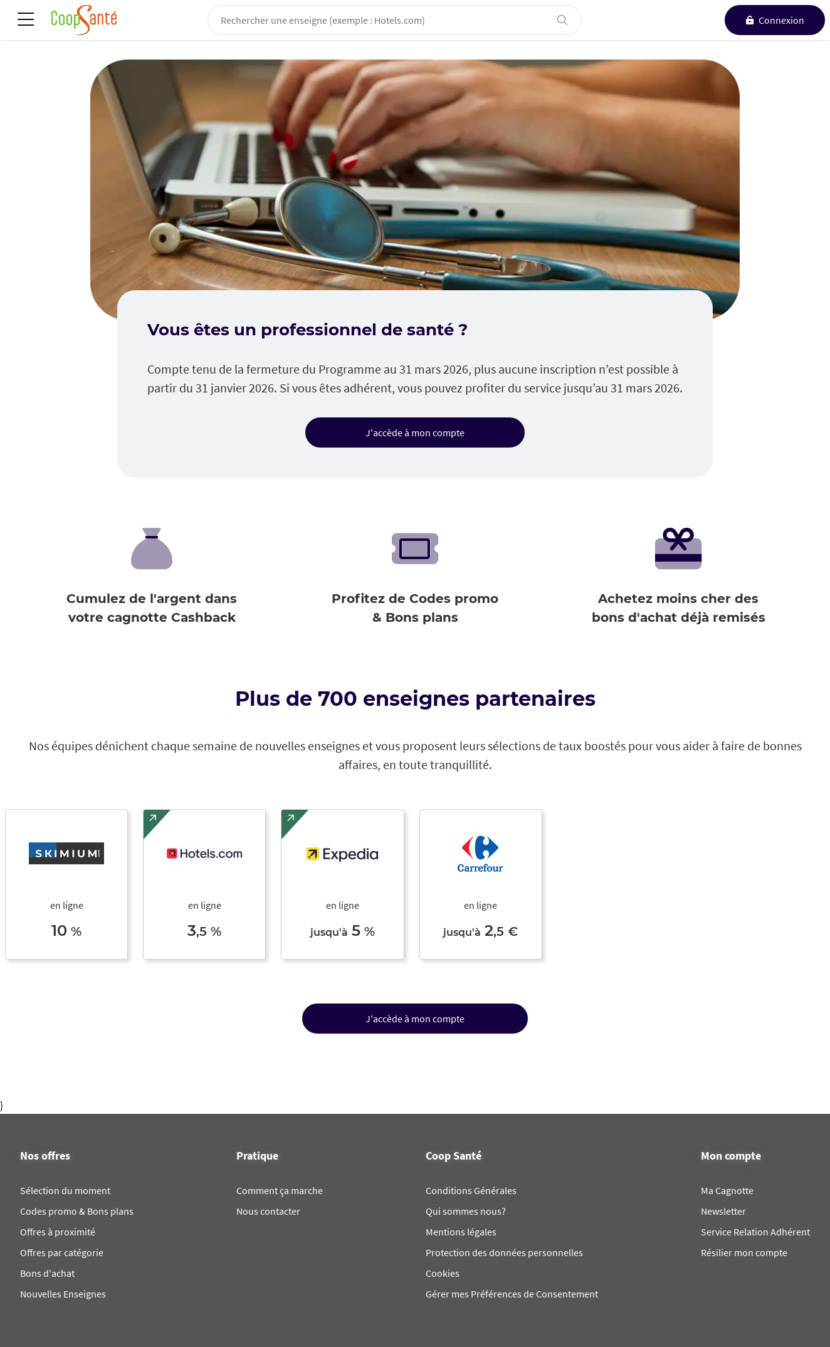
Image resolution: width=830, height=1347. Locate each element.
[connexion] (775, 20)
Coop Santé (453, 1156)
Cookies (443, 1273)
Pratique (257, 1156)
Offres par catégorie (61, 1252)
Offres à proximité (57, 1231)
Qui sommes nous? (466, 1211)
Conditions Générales (471, 1190)
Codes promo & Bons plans (77, 1211)
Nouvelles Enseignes (63, 1293)
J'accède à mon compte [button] (415, 432)
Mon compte (731, 1156)
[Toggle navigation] (25, 20)
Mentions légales (461, 1231)
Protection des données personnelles (504, 1252)
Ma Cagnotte (727, 1190)
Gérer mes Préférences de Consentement (512, 1293)
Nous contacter (268, 1211)
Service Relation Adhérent (755, 1231)
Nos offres (45, 1156)
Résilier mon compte (744, 1252)
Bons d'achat (47, 1273)
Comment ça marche (279, 1190)
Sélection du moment (65, 1190)
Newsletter (723, 1211)
